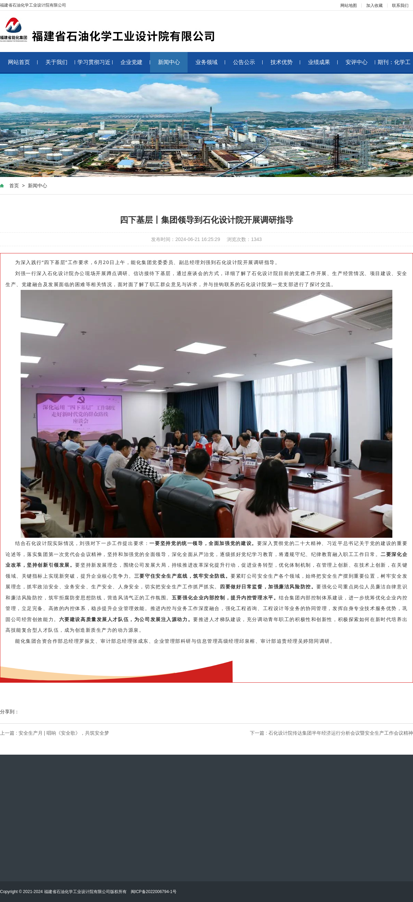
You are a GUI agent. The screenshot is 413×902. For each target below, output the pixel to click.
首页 (14, 185)
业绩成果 (323, 62)
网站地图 (348, 5)
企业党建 (135, 62)
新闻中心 (169, 62)
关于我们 (60, 62)
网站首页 (23, 62)
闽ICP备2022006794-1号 (154, 891)
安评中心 (360, 62)
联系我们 (400, 5)
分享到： (9, 711)
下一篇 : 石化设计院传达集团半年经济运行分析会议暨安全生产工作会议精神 (331, 733)
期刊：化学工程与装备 (394, 66)
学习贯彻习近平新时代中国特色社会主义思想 (95, 66)
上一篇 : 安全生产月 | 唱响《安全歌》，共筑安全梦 (54, 733)
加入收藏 (374, 5)
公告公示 (248, 62)
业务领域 (210, 62)
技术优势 (285, 62)
